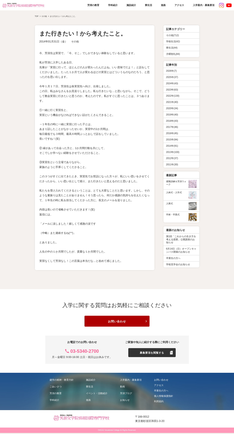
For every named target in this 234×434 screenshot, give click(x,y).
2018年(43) (172, 121)
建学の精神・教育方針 (62, 381)
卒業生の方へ (161, 391)
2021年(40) (172, 102)
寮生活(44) (171, 47)
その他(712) (172, 35)
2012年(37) (172, 158)
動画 (122, 387)
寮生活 (148, 5)
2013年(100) (172, 152)
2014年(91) (172, 146)
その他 (75, 41)
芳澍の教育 (93, 5)
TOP (36, 16)
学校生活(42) (173, 41)
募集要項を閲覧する (152, 354)
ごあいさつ (56, 387)
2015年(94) (172, 139)
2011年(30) (172, 164)
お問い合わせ (117, 322)
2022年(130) (172, 96)
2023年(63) (172, 89)
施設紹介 (131, 5)
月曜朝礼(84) (173, 54)
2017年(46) (172, 127)
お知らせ (125, 401)
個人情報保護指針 (163, 397)
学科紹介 (113, 5)
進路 (163, 5)
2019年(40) (172, 114)
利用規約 (159, 402)
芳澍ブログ (126, 394)
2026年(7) (171, 71)
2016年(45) (172, 133)
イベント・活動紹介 (97, 394)
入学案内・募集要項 (203, 5)
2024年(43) (172, 83)
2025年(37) (172, 77)
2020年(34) (172, 108)
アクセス (179, 5)
